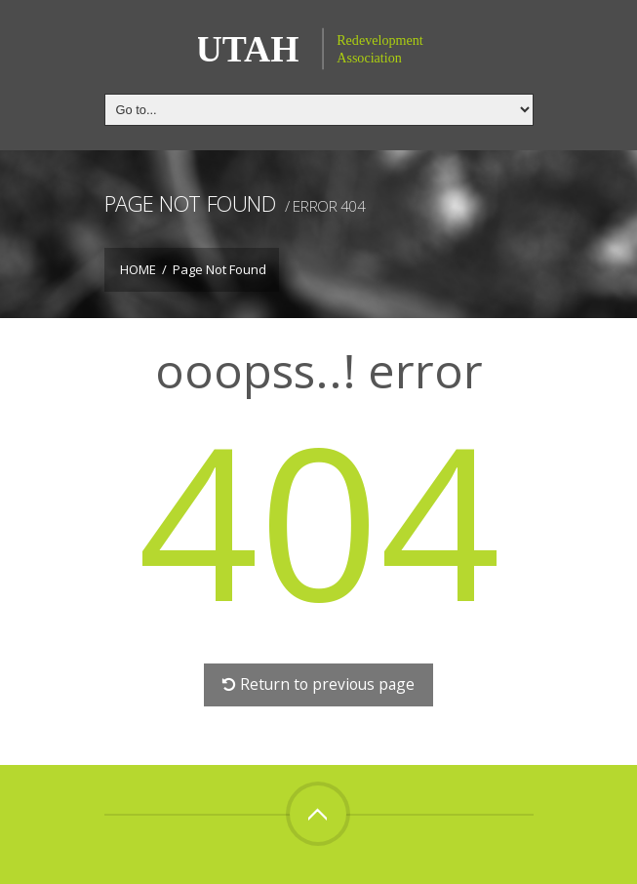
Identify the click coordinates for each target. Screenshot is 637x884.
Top (318, 813)
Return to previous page (318, 684)
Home (138, 269)
